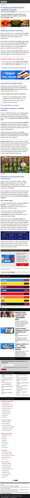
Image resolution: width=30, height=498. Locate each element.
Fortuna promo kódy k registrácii (7, 453)
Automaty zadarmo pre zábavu (6, 408)
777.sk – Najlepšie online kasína (6, 382)
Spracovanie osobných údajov (17, 495)
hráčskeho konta (17, 96)
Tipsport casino (4, 436)
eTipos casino (4, 445)
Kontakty (2, 495)
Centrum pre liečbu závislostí (7, 493)
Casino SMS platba (5, 475)
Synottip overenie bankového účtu (7, 468)
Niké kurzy (3, 477)
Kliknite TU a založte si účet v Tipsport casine (13, 59)
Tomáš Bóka (12, 11)
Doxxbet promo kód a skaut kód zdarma (8, 455)
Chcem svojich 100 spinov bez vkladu (22, 264)
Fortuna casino (4, 438)
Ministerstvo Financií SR (9, 492)
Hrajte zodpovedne (19, 268)
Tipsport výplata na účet (5, 472)
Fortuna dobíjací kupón (5, 470)
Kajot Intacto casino (5, 443)
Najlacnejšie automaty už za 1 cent (7, 404)
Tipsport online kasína (6, 87)
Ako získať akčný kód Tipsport (6, 451)
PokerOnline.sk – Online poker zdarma (7, 377)
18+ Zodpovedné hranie (4, 497)
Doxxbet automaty (5, 415)
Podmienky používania (7, 495)
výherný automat (4, 184)
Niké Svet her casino (5, 447)
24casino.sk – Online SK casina (6, 384)
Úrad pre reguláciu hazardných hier (19, 492)
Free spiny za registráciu (6, 423)
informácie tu (8, 269)
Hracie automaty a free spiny (6, 430)
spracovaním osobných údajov (11, 367)
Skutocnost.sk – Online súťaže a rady (22, 377)
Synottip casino (4, 440)
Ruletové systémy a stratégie (6, 465)
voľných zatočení (24, 113)
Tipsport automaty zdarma (6, 413)
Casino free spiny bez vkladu (6, 425)
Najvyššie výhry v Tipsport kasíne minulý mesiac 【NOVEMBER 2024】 (21, 315)
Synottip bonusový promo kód (6, 457)
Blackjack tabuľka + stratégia (6, 463)
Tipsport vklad (7, 105)
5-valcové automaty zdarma (6, 411)
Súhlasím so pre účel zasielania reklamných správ (15, 367)
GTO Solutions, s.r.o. (13, 497)
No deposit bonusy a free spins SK (7, 428)
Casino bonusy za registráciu (6, 421)
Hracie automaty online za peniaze (7, 406)
